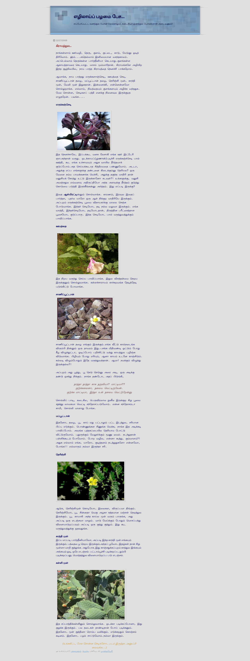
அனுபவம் (76, 651)
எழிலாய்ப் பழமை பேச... (99, 16)
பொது (85, 651)
